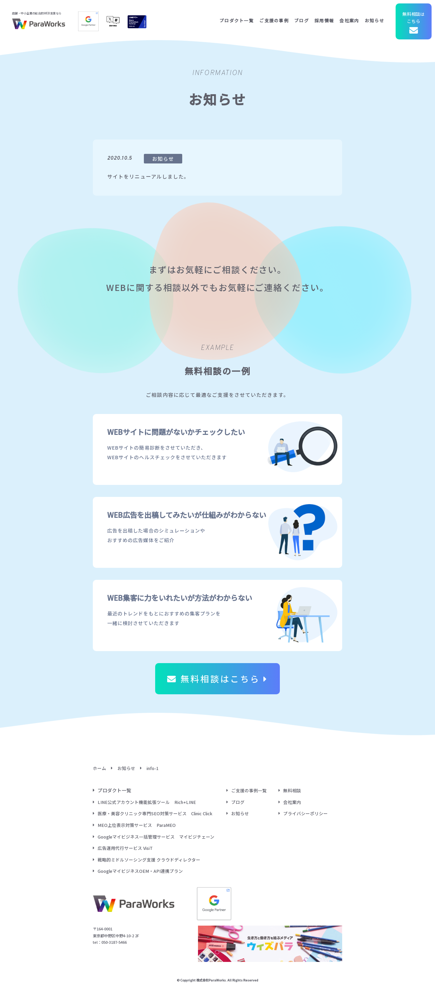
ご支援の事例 (274, 20)
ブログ (301, 20)
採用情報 (324, 20)
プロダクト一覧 (237, 20)
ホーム (99, 768)
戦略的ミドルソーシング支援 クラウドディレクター (149, 859)
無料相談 (292, 790)
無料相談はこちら (413, 23)
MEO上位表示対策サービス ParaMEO (137, 825)
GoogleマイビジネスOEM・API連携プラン (140, 871)
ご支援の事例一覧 (249, 790)
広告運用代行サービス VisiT (125, 848)
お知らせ (374, 20)
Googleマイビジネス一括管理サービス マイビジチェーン (156, 836)
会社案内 (349, 20)
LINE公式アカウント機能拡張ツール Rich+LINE (147, 802)
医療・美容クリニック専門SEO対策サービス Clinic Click (155, 813)
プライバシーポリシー (305, 813)
